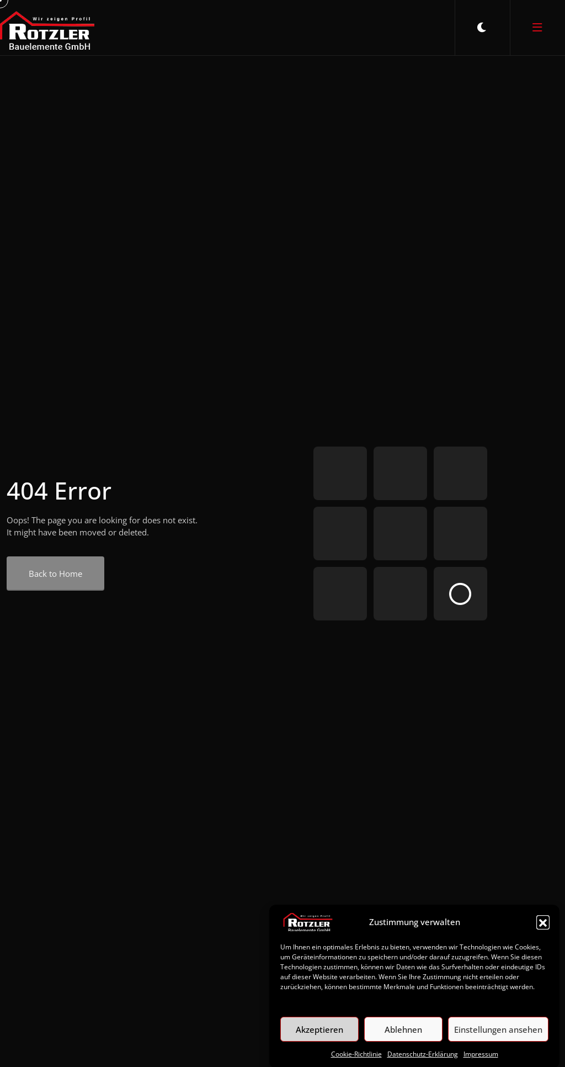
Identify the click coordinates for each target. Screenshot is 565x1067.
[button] (542, 933)
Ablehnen (403, 1041)
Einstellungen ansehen (498, 1041)
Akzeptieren (319, 1041)
